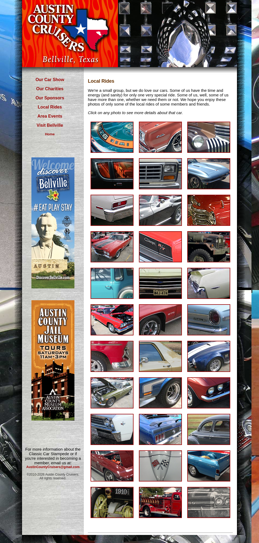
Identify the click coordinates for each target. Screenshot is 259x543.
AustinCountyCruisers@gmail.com (53, 467)
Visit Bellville (50, 125)
